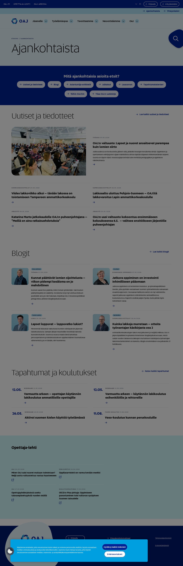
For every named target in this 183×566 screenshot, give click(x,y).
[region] (79, 550)
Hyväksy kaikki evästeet (115, 547)
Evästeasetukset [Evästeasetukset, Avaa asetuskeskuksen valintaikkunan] (114, 554)
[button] (10, 551)
